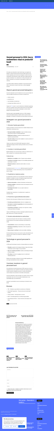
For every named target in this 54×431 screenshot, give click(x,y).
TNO (12, 92)
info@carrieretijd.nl (8, 399)
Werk (10, 11)
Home (7, 11)
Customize (7, 426)
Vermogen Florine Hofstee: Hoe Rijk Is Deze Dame (43, 51)
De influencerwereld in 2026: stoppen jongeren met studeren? (10, 344)
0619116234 (14, 399)
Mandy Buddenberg (19, 308)
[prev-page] (7, 347)
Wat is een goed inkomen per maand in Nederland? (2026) (43, 59)
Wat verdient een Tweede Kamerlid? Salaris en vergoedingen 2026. (43, 68)
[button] (52, 1)
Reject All (14, 426)
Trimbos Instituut (18, 154)
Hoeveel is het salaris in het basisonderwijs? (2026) (43, 55)
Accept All (21, 426)
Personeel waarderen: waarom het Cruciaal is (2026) (28, 344)
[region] (14, 423)
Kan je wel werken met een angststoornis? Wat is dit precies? (12, 302)
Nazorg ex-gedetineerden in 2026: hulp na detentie (20, 344)
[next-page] (9, 347)
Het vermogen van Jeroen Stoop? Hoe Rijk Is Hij (43, 47)
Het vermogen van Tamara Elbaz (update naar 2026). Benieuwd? (27, 302)
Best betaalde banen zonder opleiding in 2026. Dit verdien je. (43, 64)
